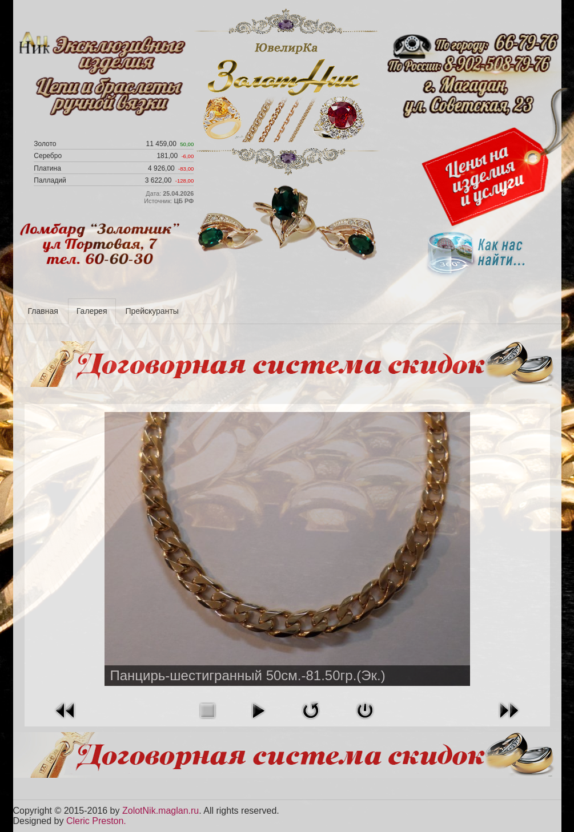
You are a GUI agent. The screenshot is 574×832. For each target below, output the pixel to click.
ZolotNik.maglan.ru (160, 810)
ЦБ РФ (184, 200)
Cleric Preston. (96, 821)
